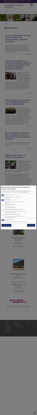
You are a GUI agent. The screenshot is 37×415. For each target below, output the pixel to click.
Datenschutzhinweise (23, 192)
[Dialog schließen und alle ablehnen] (35, 186)
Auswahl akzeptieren (6, 225)
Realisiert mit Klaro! (32, 227)
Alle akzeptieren (31, 225)
